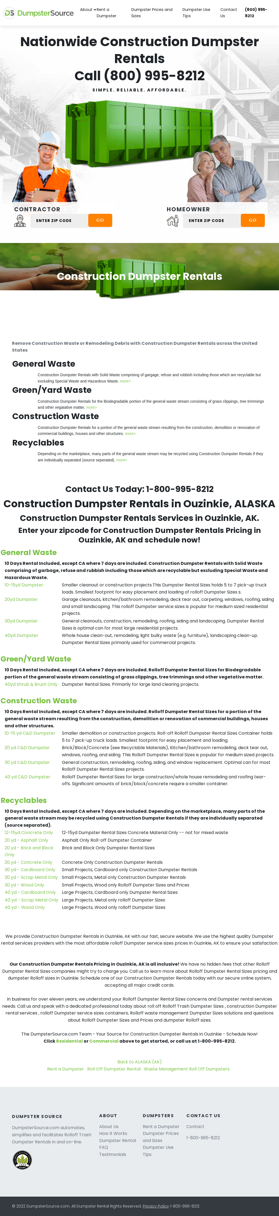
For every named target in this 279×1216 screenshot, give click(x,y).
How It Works (113, 1133)
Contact (195, 1126)
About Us (109, 1126)
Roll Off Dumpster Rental (114, 1069)
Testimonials (112, 1154)
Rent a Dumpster (106, 13)
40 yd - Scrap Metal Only (31, 900)
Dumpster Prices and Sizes (151, 13)
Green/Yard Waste (36, 659)
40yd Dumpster (21, 635)
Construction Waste (39, 701)
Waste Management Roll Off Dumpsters (187, 1069)
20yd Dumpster (21, 599)
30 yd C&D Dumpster (27, 762)
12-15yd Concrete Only (29, 832)
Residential (69, 1041)
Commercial (104, 1041)
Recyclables (24, 800)
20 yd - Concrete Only (28, 862)
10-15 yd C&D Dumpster (30, 733)
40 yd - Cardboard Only (30, 892)
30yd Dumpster (21, 621)
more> (125, 381)
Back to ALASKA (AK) (139, 1062)
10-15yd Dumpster (24, 585)
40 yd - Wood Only (25, 907)
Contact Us (228, 13)
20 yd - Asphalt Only (26, 840)
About (86, 9)
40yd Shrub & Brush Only (31, 684)
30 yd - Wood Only (24, 885)
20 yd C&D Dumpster (27, 748)
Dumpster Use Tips (196, 13)
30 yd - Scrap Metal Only (31, 877)
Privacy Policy (156, 1206)
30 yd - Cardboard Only (30, 870)
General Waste (29, 552)
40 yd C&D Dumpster (27, 777)
